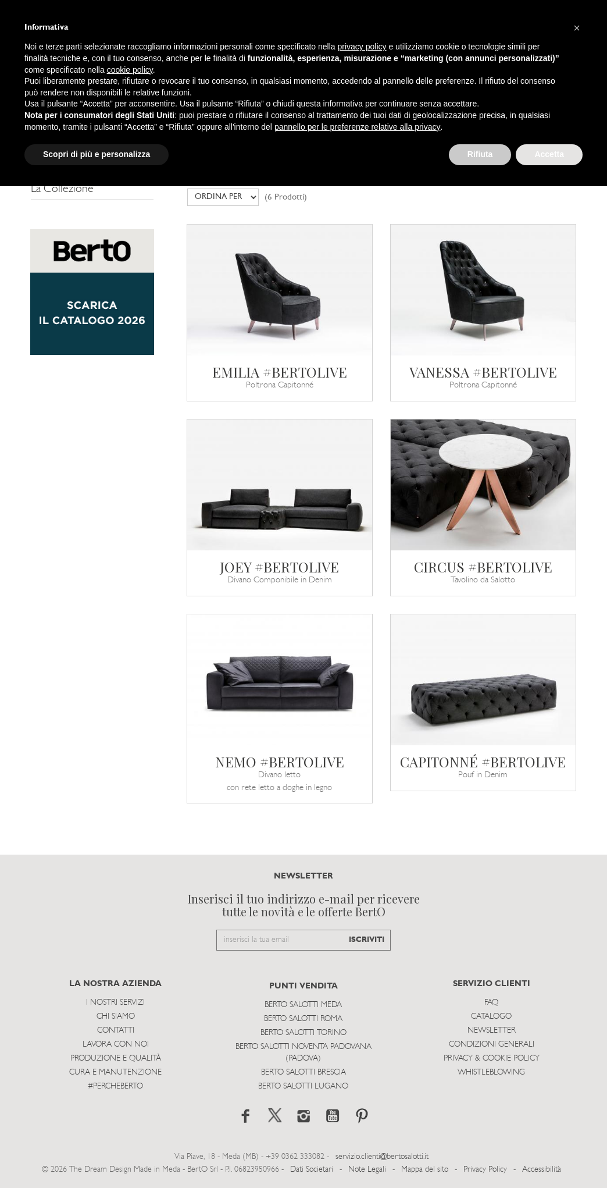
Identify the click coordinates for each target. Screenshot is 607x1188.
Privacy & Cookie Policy (492, 1058)
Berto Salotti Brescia (303, 1072)
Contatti (115, 1030)
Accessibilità (541, 1169)
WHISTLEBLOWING (491, 1072)
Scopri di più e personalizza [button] (96, 154)
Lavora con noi (116, 1044)
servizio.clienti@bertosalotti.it (382, 1157)
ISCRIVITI (366, 940)
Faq (491, 1002)
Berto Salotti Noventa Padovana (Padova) (303, 1053)
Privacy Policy (485, 1169)
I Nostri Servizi (115, 1002)
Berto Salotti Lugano (303, 1086)
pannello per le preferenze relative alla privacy (357, 126)
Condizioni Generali (491, 1044)
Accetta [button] (549, 154)
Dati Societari (311, 1169)
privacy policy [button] (362, 46)
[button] (576, 28)
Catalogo (491, 1016)
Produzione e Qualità (115, 1058)
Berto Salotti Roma (303, 1019)
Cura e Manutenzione (115, 1072)
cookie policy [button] (130, 69)
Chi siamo (116, 1016)
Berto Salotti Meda (303, 1005)
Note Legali (367, 1169)
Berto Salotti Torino (303, 1033)
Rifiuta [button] (480, 154)
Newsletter (491, 1030)
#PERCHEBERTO (115, 1086)
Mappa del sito (424, 1169)
